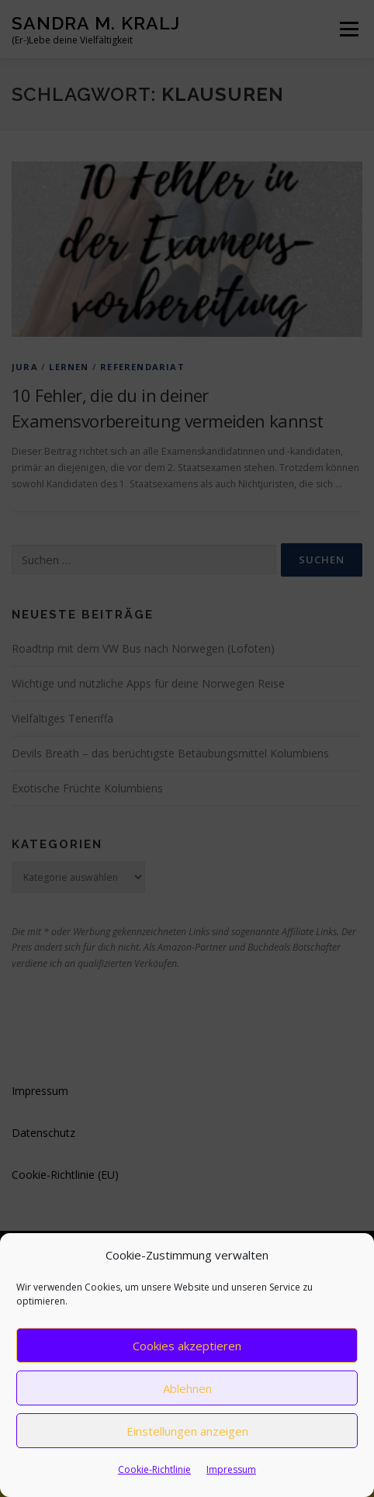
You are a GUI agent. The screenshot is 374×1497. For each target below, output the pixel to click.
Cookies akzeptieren (187, 1345)
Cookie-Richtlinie (154, 1469)
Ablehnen (187, 1388)
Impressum (231, 1469)
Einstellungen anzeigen (187, 1431)
